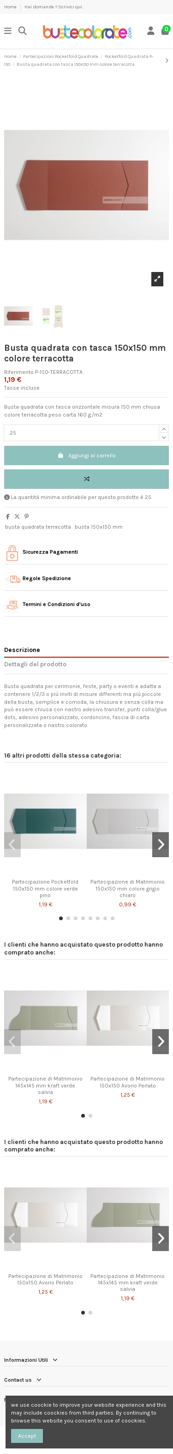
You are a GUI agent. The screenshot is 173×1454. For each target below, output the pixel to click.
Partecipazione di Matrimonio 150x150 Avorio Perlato (127, 1081)
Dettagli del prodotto (35, 664)
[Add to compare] (86, 479)
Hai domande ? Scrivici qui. (53, 7)
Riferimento (19, 372)
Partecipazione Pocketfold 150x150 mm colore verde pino (45, 888)
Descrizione (22, 649)
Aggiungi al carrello (86, 455)
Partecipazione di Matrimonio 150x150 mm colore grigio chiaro (127, 888)
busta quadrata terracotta (38, 527)
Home (11, 7)
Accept (27, 1436)
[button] (61, 918)
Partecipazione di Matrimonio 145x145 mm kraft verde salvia (45, 1085)
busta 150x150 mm (99, 527)
